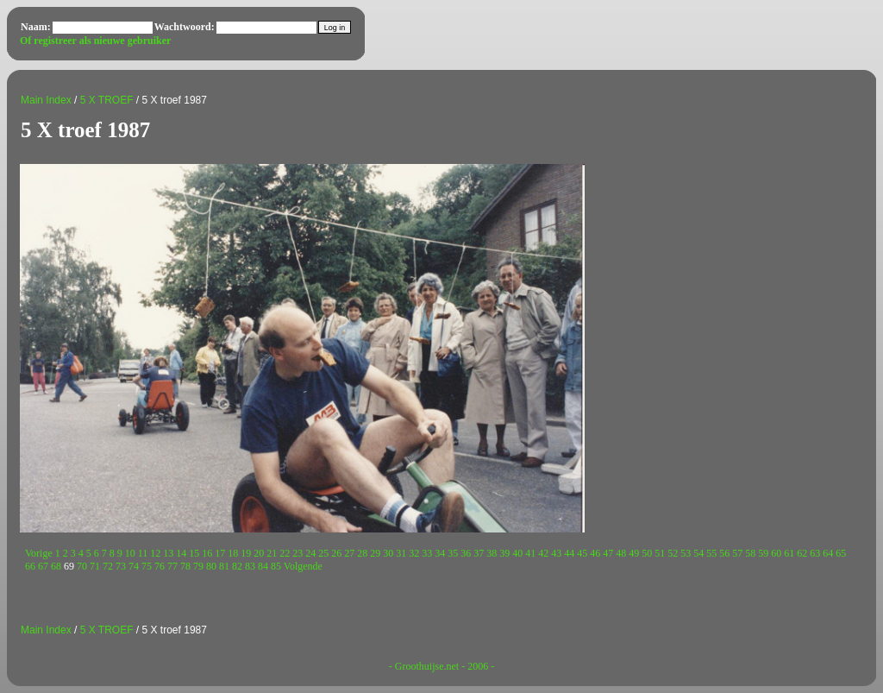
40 (517, 553)
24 (310, 553)
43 (556, 553)
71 (95, 566)
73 (121, 566)
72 (108, 566)
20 (259, 553)
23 (297, 553)
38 (491, 553)
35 (453, 553)
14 (181, 553)
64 (828, 553)
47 (608, 553)
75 (146, 566)
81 (224, 566)
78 (185, 566)
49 (634, 553)
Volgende (303, 566)
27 (349, 553)
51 (659, 553)
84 (263, 566)
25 (323, 553)
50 (647, 553)
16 (207, 553)
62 (802, 553)
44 (569, 553)
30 (388, 553)
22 (284, 553)
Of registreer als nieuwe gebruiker (95, 41)
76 (159, 566)
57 (737, 553)
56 (724, 553)
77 (172, 566)
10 (130, 553)
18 (233, 553)
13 (168, 553)
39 (504, 553)
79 (198, 566)
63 (815, 553)
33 (427, 553)
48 (621, 553)
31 (401, 553)
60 (776, 553)
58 (750, 553)
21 (271, 553)
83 (250, 566)
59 (763, 553)
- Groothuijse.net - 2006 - (441, 666)
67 (43, 566)
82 (237, 566)
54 (698, 553)
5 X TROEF (107, 100)
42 (543, 553)
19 (246, 553)
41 (530, 553)
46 (595, 553)
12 (155, 553)
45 (582, 553)
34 (440, 553)
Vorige (39, 553)
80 (211, 566)
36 (465, 553)
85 (276, 566)
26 (336, 553)
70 (82, 566)
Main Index (46, 100)
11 (143, 553)
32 (414, 553)
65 (841, 553)
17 (220, 553)
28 (362, 553)
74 (133, 566)
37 (478, 553)
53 (685, 553)
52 (672, 553)
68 (56, 566)
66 (30, 566)
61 (789, 553)
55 (711, 553)
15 (194, 553)
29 (375, 553)
